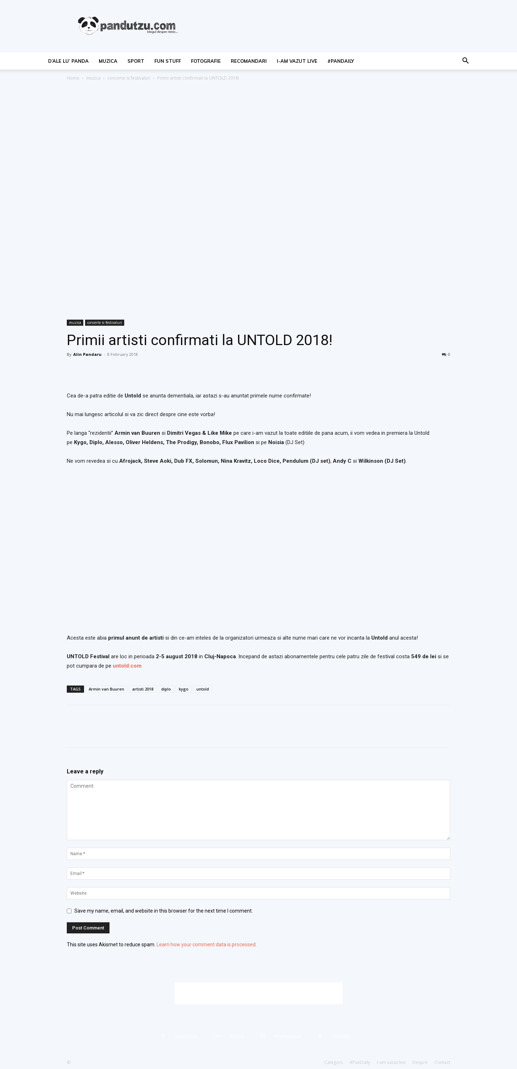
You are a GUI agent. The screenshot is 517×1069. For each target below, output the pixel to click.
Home (73, 78)
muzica (108, 61)
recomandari (249, 61)
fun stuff (167, 61)
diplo (166, 689)
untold (202, 689)
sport (135, 61)
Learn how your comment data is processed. (207, 944)
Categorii (333, 1062)
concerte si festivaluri (128, 78)
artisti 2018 (142, 689)
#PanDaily (340, 61)
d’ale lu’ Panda (68, 61)
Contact (442, 1062)
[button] (465, 61)
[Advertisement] (258, 993)
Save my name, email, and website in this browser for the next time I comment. (163, 911)
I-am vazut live (297, 61)
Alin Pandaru (87, 354)
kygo (183, 689)
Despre (420, 1062)
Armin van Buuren (106, 689)
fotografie (206, 61)
